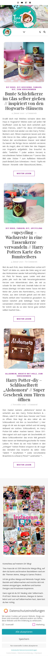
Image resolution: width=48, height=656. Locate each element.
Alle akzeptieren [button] (24, 631)
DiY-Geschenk (24, 87)
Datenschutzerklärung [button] (25, 652)
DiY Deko (11, 87)
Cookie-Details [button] (11, 652)
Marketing (38, 624)
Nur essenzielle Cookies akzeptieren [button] (24, 645)
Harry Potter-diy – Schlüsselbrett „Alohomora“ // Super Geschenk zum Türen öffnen (24, 389)
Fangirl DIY (23, 228)
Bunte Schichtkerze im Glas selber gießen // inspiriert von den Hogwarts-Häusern (24, 101)
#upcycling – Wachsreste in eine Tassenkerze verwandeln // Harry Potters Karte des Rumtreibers (24, 244)
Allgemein (11, 374)
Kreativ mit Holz (27, 374)
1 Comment (32, 404)
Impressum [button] (38, 652)
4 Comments (31, 113)
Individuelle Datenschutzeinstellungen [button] (24, 649)
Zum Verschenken (26, 89)
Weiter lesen (24, 173)
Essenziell (7, 624)
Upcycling (36, 228)
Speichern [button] (24, 638)
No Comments (31, 261)
